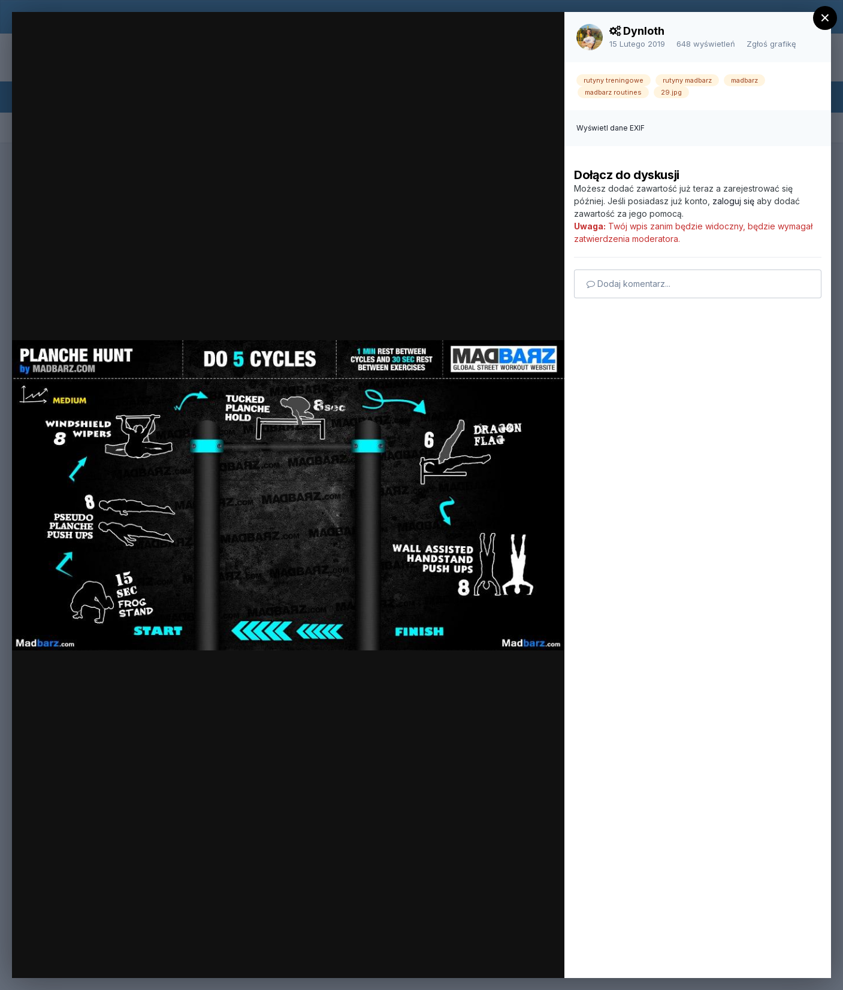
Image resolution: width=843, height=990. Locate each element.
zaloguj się (733, 201)
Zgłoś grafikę (771, 44)
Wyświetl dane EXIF (610, 127)
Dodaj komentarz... (628, 283)
